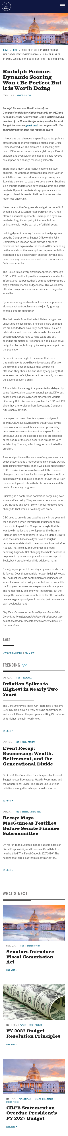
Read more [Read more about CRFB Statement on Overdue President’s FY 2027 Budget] (10, 1126)
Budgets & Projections (31, 812)
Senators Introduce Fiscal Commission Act (30, 957)
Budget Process (33, 946)
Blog (17, 812)
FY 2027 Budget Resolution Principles (33, 1033)
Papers (23, 1025)
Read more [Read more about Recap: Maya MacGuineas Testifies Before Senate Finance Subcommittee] (7, 870)
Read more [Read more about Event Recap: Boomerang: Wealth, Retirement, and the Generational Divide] (7, 801)
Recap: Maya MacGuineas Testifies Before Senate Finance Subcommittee (31, 826)
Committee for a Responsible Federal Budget (6, 6)
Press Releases (25, 1099)
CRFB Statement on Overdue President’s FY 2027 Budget (31, 1113)
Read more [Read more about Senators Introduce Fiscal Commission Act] (10, 970)
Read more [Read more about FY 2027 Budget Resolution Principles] (10, 1044)
